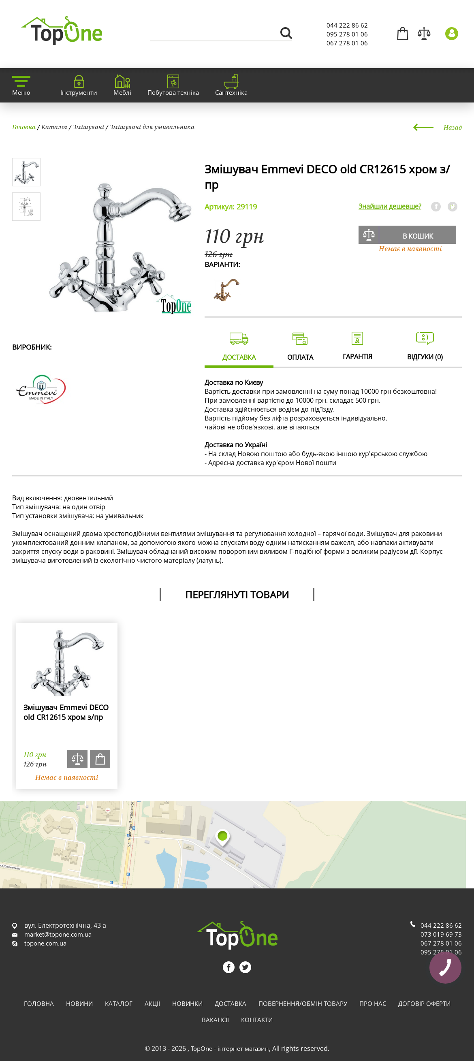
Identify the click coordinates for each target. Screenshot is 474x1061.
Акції (152, 1003)
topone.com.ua (45, 943)
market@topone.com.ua (58, 934)
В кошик (418, 236)
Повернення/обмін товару (302, 1003)
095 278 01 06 (347, 34)
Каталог (54, 127)
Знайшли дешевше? (390, 206)
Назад (453, 127)
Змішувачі (88, 127)
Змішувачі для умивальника (152, 127)
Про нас (372, 1003)
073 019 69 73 (441, 934)
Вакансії (215, 1020)
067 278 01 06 (347, 43)
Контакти (257, 1020)
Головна (24, 127)
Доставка (230, 1003)
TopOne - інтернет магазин (230, 1048)
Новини (79, 1003)
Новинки (187, 1003)
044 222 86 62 (347, 25)
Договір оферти (424, 1003)
